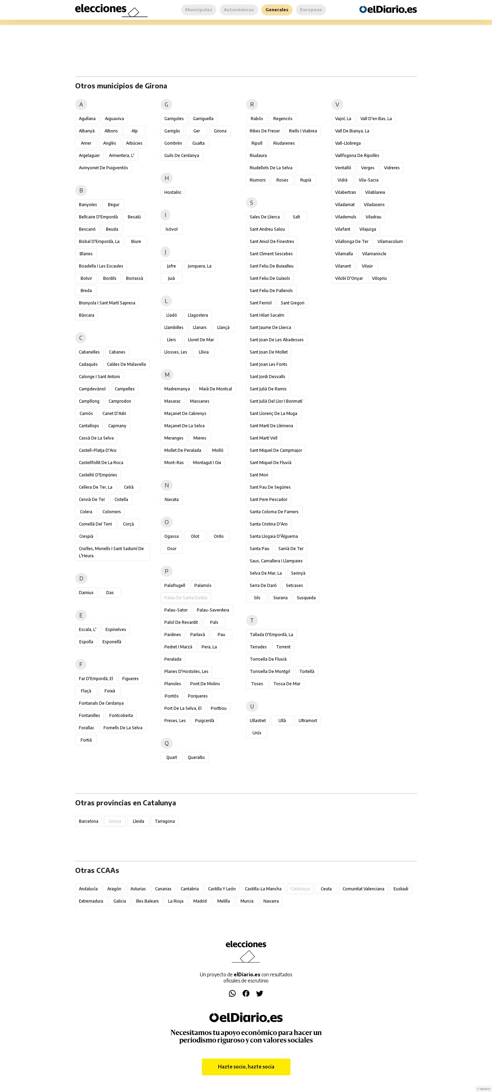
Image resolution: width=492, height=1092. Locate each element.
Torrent (283, 646)
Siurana (280, 597)
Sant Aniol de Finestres (272, 241)
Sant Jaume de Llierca (270, 327)
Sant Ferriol (261, 302)
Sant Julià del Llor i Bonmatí (276, 401)
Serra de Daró (263, 585)
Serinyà (298, 573)
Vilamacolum (390, 241)
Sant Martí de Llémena (271, 425)
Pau (221, 634)
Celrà (129, 487)
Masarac (172, 401)
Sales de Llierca (265, 216)
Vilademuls (345, 216)
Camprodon (120, 401)
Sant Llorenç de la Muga (273, 413)
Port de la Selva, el (183, 708)
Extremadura (91, 901)
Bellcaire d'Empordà (98, 216)
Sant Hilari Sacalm (267, 315)
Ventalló (343, 167)
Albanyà (87, 130)
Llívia (204, 352)
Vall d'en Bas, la (376, 118)
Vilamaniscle (374, 253)
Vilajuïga (367, 229)
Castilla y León (222, 888)
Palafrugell (174, 585)
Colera (86, 511)
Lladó (171, 315)
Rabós (257, 118)
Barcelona (88, 821)
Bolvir (86, 278)
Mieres (199, 438)
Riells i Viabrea (303, 130)
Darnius (86, 592)
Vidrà (342, 180)
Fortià (86, 740)
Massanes (199, 401)
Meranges (173, 438)
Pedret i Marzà (178, 646)
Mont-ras (174, 462)
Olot (195, 536)
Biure (136, 241)
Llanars (200, 327)
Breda (86, 290)
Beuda (112, 229)
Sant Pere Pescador (268, 499)
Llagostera (198, 315)
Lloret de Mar (201, 339)
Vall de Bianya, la (352, 130)
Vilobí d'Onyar (349, 278)
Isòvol (172, 229)
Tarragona (165, 821)
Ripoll (256, 143)
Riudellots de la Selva (271, 167)
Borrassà (134, 278)
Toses (257, 683)
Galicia (119, 901)
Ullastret (258, 720)
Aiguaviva (114, 118)
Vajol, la (343, 118)
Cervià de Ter (92, 499)
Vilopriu (379, 278)
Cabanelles (89, 352)
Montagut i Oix (207, 462)
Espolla (86, 641)
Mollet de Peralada (182, 450)
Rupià (305, 180)
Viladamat (345, 204)
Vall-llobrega (348, 143)
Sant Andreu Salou (267, 229)
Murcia (247, 901)
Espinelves (116, 629)
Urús (256, 732)
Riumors (258, 180)
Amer (86, 143)
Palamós (202, 585)
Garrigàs (172, 130)
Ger (196, 130)
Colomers (111, 511)
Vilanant (343, 266)
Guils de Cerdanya (181, 155)
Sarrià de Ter (290, 548)
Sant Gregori (292, 302)
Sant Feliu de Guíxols (270, 278)
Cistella (121, 499)
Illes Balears (147, 901)
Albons (111, 130)
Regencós (282, 118)
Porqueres (198, 696)
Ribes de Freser (265, 130)
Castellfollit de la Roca (101, 462)
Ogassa (171, 536)
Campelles (125, 388)
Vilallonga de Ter (351, 241)
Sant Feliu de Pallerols (271, 290)
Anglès (109, 143)
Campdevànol (92, 388)
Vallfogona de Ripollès (357, 155)
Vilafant (342, 229)
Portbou (219, 708)
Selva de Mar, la (266, 573)
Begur (113, 204)
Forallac (86, 727)
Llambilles (173, 327)
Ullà (282, 720)
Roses (282, 180)
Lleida (138, 821)
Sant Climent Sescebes (271, 253)
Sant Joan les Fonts (268, 364)
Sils (257, 597)
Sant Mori (259, 474)
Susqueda (306, 597)
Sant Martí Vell (263, 438)
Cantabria (190, 888)
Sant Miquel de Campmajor (276, 450)
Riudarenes (284, 143)
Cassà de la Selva (96, 438)
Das (110, 592)
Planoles (172, 683)
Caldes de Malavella (126, 364)
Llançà (223, 327)
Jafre (171, 266)
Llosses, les (175, 352)
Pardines (172, 634)
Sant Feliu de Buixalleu (271, 266)
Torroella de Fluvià (268, 659)
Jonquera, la (199, 266)
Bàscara (86, 315)
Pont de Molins (205, 683)
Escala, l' (87, 629)
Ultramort (308, 720)
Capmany (117, 425)
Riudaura (258, 155)
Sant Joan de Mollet (269, 352)
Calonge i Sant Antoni (99, 376)
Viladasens (374, 204)
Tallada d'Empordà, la (271, 634)
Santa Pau (259, 548)
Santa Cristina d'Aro (269, 524)
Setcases (294, 585)
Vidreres (392, 167)
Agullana (87, 118)
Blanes (86, 253)
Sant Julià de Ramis (268, 388)
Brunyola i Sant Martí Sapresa (107, 302)
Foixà (110, 690)
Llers (171, 339)
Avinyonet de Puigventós (103, 167)
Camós (86, 413)
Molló (217, 450)
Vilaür (367, 266)
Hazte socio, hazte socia (246, 1066)
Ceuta (326, 888)
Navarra (271, 901)
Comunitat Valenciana (363, 888)
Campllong (89, 401)
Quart (171, 757)
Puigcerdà (204, 720)
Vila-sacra (369, 180)
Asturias (138, 888)
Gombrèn (173, 143)
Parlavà (197, 634)
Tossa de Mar (286, 683)
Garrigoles (174, 118)
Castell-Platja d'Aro (98, 450)
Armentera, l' (121, 155)
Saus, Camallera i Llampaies (276, 560)
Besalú (134, 216)
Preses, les (175, 720)
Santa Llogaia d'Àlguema (274, 536)
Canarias (163, 888)
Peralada (172, 659)
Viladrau (373, 216)
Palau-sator (176, 610)
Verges (367, 167)
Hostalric (172, 192)
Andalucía (88, 888)
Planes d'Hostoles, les (186, 671)
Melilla (223, 901)
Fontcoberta (121, 715)
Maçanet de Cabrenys (185, 413)
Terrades (258, 646)
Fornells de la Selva (123, 727)
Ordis (219, 536)
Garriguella (203, 118)
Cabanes (117, 352)
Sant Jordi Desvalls (267, 376)
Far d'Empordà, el (96, 678)
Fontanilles (89, 715)
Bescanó (87, 229)
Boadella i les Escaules (101, 266)
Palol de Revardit (181, 622)
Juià (171, 278)
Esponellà (111, 641)
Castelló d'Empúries (98, 474)
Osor (171, 548)
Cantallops (89, 425)
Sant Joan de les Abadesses (277, 339)
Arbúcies (134, 143)
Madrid (200, 901)
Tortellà (306, 671)
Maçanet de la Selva (184, 425)
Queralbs (196, 757)
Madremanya (177, 388)
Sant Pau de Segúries (270, 487)
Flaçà (86, 690)
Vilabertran (345, 192)
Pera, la (209, 646)
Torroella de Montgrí (270, 671)
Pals (214, 622)
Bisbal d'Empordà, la (99, 241)
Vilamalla (344, 253)
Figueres (130, 678)
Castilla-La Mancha (263, 888)
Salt (296, 216)
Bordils (110, 278)
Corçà (128, 524)
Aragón (114, 888)
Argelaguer (89, 155)
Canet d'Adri (114, 413)
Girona (220, 130)
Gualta (198, 143)
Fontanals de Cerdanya (101, 703)
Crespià (86, 536)
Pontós (172, 696)
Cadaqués (88, 364)
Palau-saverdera (213, 610)
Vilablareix (375, 192)
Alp (135, 130)
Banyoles (88, 204)
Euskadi (401, 888)
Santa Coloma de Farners (274, 511)
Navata (172, 499)
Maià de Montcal (215, 388)
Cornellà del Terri (95, 524)
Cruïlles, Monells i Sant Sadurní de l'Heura (111, 552)
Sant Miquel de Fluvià (270, 462)
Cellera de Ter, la (95, 487)
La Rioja (175, 901)
